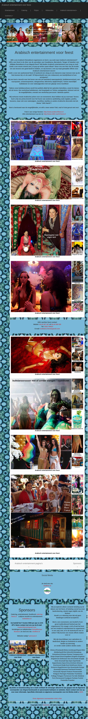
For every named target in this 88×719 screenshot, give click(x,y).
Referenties (49, 10)
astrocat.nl (33, 636)
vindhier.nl (47, 586)
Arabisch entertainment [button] (68, 10)
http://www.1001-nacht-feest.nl (55, 114)
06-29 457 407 (44, 324)
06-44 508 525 (56, 324)
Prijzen (36, 10)
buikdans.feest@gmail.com (50, 329)
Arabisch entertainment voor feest (16, 5)
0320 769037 (48, 326)
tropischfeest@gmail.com (27, 627)
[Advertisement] (46, 713)
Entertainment (9, 10)
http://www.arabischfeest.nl (54, 112)
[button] (28, 565)
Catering (24, 10)
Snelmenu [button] (9, 16)
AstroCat (46, 705)
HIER (81, 692)
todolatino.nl (27, 618)
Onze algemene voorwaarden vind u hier (47, 698)
